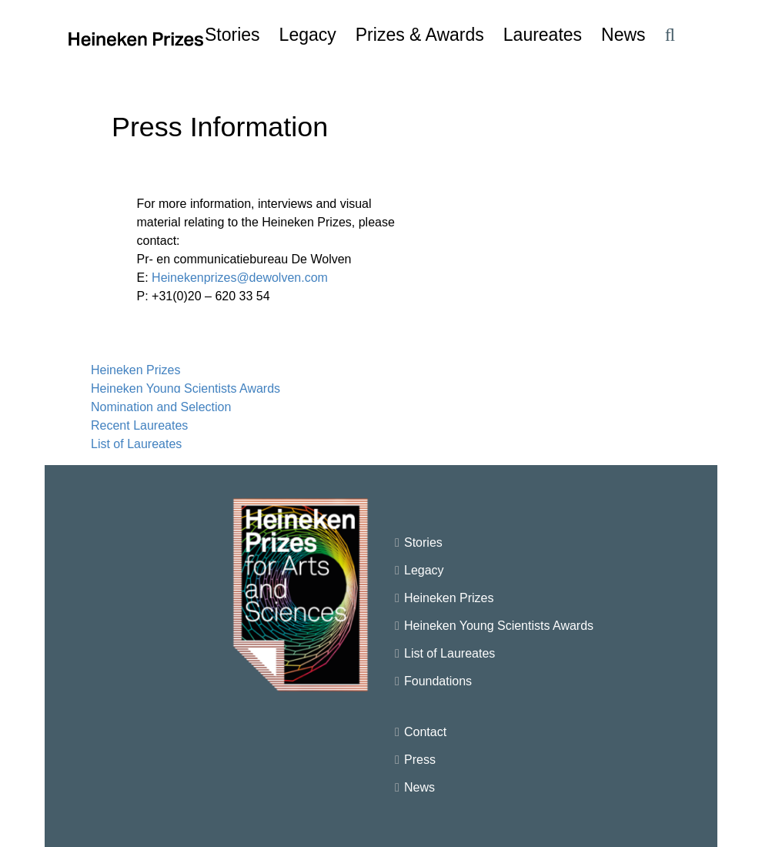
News (419, 787)
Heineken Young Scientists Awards (185, 388)
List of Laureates (136, 443)
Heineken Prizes (136, 370)
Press (420, 759)
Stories (423, 542)
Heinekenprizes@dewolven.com (240, 277)
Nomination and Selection (161, 406)
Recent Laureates (139, 425)
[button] (670, 34)
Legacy (424, 570)
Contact (425, 731)
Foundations (438, 681)
